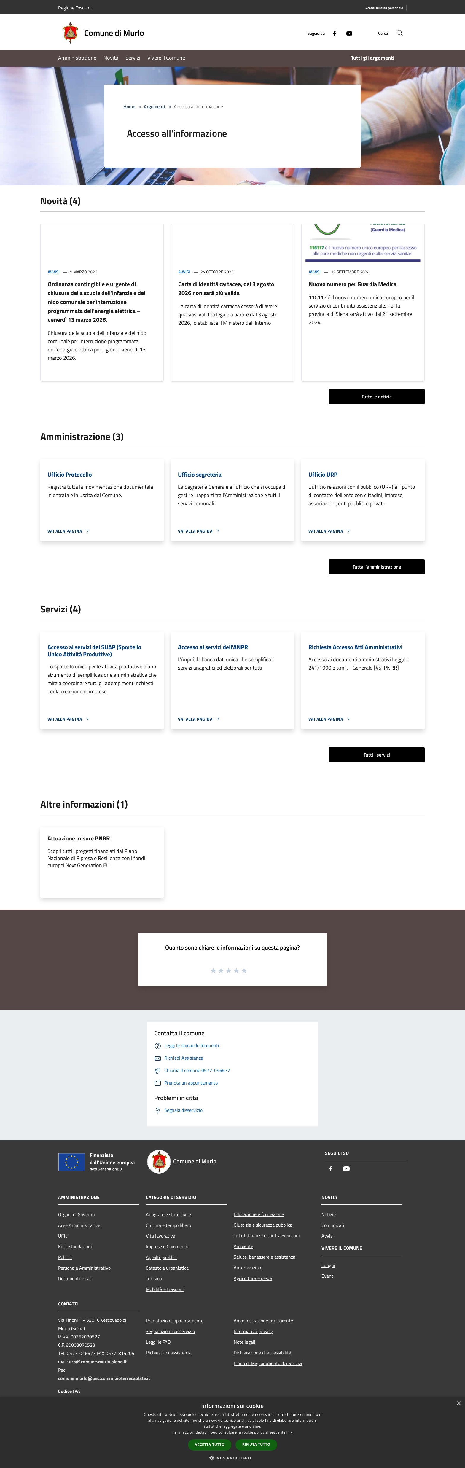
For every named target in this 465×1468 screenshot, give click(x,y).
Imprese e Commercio (167, 1246)
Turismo (154, 1278)
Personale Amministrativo (84, 1267)
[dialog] (232, 1432)
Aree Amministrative (79, 1225)
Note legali (244, 1342)
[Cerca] (400, 33)
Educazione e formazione (259, 1214)
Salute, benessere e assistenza (264, 1256)
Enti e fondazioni (75, 1246)
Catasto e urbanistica (167, 1267)
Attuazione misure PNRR (78, 838)
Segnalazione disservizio (170, 1331)
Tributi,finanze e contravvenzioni (267, 1235)
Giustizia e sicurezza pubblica (263, 1224)
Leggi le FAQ (158, 1342)
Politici (65, 1257)
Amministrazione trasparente (263, 1320)
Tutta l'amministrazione (377, 566)
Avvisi (54, 272)
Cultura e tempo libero (168, 1225)
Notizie (328, 1214)
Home (129, 106)
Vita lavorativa (160, 1235)
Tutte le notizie (377, 396)
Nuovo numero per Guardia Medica (352, 284)
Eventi (328, 1275)
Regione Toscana (75, 7)
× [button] (458, 1403)
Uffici (63, 1235)
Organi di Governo (76, 1214)
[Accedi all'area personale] (384, 8)
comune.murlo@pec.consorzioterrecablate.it (104, 1378)
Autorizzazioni (248, 1267)
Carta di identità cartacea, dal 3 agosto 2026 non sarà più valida (226, 288)
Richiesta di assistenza (169, 1352)
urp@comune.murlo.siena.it (98, 1361)
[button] (232, 1458)
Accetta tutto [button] (209, 1444)
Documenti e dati (75, 1278)
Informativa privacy (253, 1331)
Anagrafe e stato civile (168, 1214)
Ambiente (243, 1246)
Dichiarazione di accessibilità (262, 1352)
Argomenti (154, 106)
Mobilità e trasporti (165, 1289)
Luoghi (328, 1265)
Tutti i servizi (377, 754)
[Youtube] (347, 33)
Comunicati (332, 1225)
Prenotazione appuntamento (174, 1320)
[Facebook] (332, 33)
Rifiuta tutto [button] (256, 1444)
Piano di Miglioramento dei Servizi (268, 1363)
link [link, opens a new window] (289, 1432)
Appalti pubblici (161, 1257)
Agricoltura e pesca (253, 1278)
